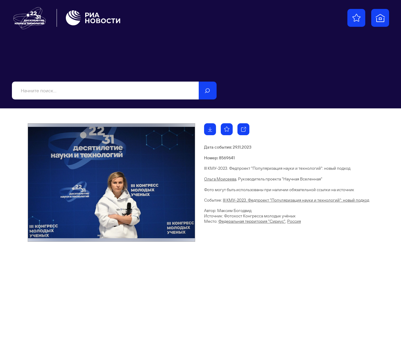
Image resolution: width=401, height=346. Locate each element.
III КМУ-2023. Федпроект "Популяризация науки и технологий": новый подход (296, 200)
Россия (294, 221)
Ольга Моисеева (220, 179)
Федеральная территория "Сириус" (251, 221)
